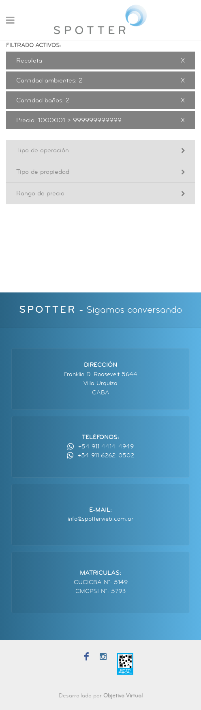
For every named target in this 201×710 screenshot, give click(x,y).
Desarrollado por (101, 695)
